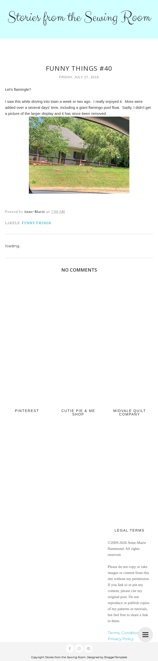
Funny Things (36, 223)
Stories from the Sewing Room (79, 17)
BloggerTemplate (115, 657)
